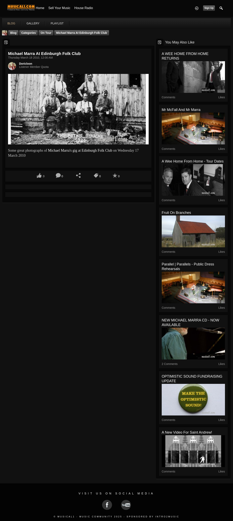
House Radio (83, 8)
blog (11, 23)
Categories (28, 32)
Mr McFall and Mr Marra (181, 110)
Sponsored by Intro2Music (153, 516)
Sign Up (209, 8)
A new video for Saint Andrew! (187, 432)
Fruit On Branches (176, 213)
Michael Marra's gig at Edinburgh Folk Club (80, 150)
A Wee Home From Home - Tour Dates (193, 161)
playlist (57, 23)
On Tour (46, 32)
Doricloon (25, 63)
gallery (33, 23)
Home (40, 8)
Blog (13, 32)
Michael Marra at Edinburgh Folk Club (81, 32)
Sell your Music (59, 8)
